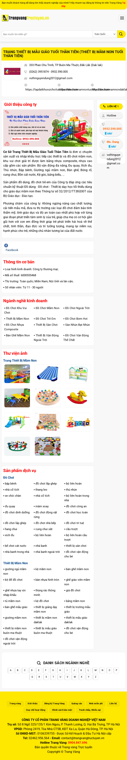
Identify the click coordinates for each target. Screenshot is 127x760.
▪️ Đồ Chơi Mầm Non (46, 308)
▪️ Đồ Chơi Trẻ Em (44, 318)
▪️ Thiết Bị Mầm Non (16, 318)
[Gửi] (121, 34)
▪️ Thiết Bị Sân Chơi (45, 325)
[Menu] (122, 18)
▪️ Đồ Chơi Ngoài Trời (76, 308)
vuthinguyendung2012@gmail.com (50, 78)
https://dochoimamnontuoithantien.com (84, 89)
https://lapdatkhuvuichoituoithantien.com (51, 89)
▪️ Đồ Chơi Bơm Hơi (75, 318)
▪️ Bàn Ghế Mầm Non (17, 335)
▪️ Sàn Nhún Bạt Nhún (76, 325)
